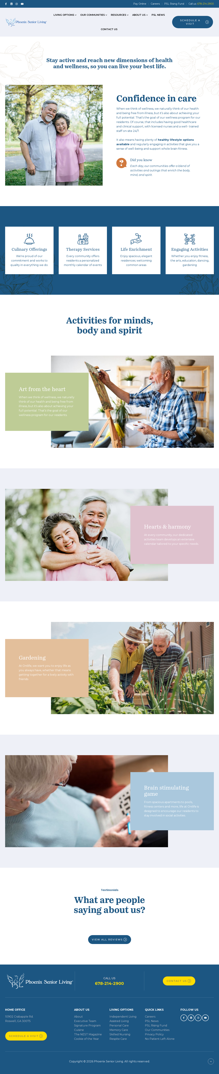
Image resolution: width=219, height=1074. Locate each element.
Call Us (109, 978)
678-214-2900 (109, 983)
